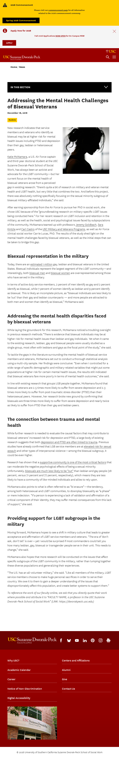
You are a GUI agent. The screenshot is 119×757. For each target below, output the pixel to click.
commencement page (58, 10)
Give (64, 679)
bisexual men (37, 273)
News (22, 67)
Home (14, 67)
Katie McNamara (17, 156)
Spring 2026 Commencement (21, 20)
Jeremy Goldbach (86, 224)
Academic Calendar (19, 670)
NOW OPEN (60, 36)
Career (11, 679)
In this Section (59, 87)
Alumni (66, 670)
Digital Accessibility (18, 698)
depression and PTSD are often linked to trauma (69, 442)
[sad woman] (86, 150)
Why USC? (13, 660)
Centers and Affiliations (76, 660)
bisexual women (60, 273)
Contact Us (68, 688)
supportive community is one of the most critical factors (73, 462)
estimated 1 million (41, 264)
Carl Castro (28, 229)
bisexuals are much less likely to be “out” (49, 471)
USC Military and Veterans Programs (64, 229)
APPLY (9, 43)
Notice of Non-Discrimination (24, 688)
